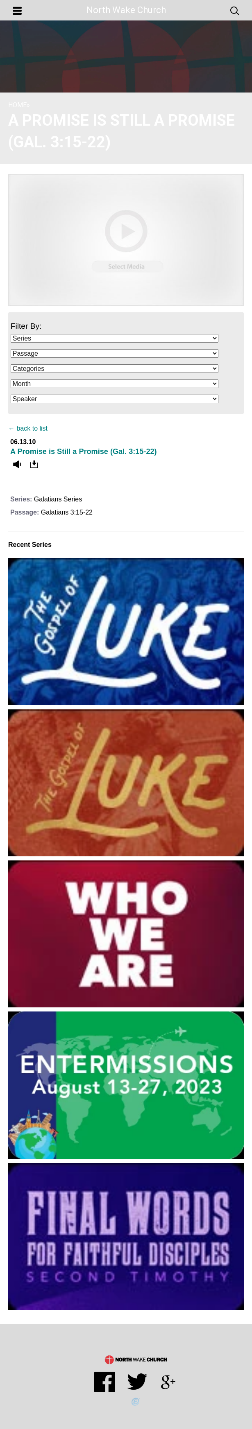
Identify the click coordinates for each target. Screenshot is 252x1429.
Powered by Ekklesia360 (136, 1401)
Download (36, 464)
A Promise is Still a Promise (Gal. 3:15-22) (83, 451)
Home (17, 105)
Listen (19, 464)
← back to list (28, 428)
